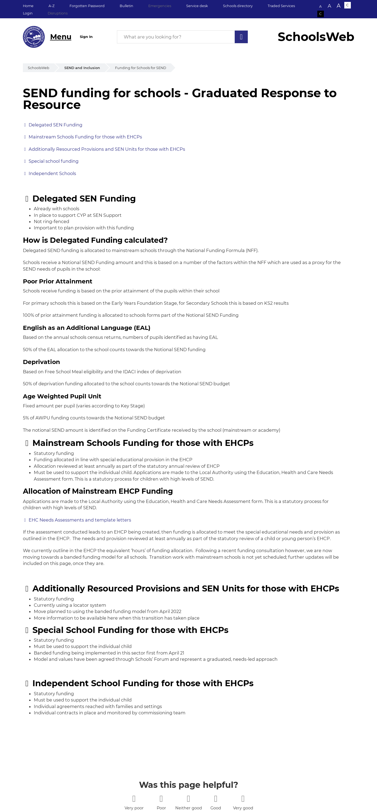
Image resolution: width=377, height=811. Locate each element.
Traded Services (281, 6)
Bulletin (126, 6)
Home (28, 6)
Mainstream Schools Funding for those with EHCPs (85, 137)
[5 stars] (243, 798)
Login (28, 13)
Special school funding (54, 161)
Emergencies (159, 6)
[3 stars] (188, 798)
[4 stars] (216, 798)
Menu (60, 36)
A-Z (52, 6)
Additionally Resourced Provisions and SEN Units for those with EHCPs (107, 149)
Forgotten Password (87, 6)
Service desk (197, 6)
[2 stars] (161, 798)
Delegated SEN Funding (55, 125)
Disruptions (58, 13)
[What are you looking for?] (182, 36)
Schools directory (238, 6)
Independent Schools (52, 173)
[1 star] (134, 798)
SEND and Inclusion (82, 68)
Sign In (86, 37)
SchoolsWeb (38, 68)
